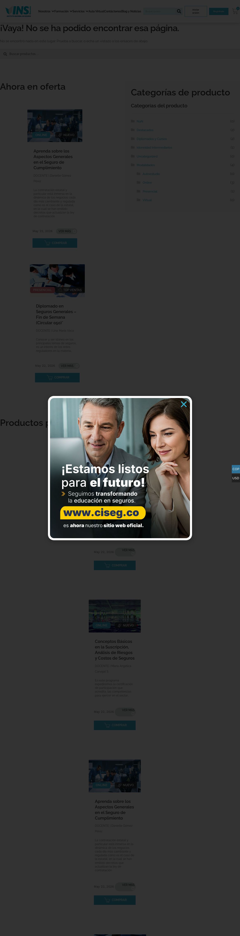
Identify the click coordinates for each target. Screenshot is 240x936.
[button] (184, 404)
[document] (120, 468)
